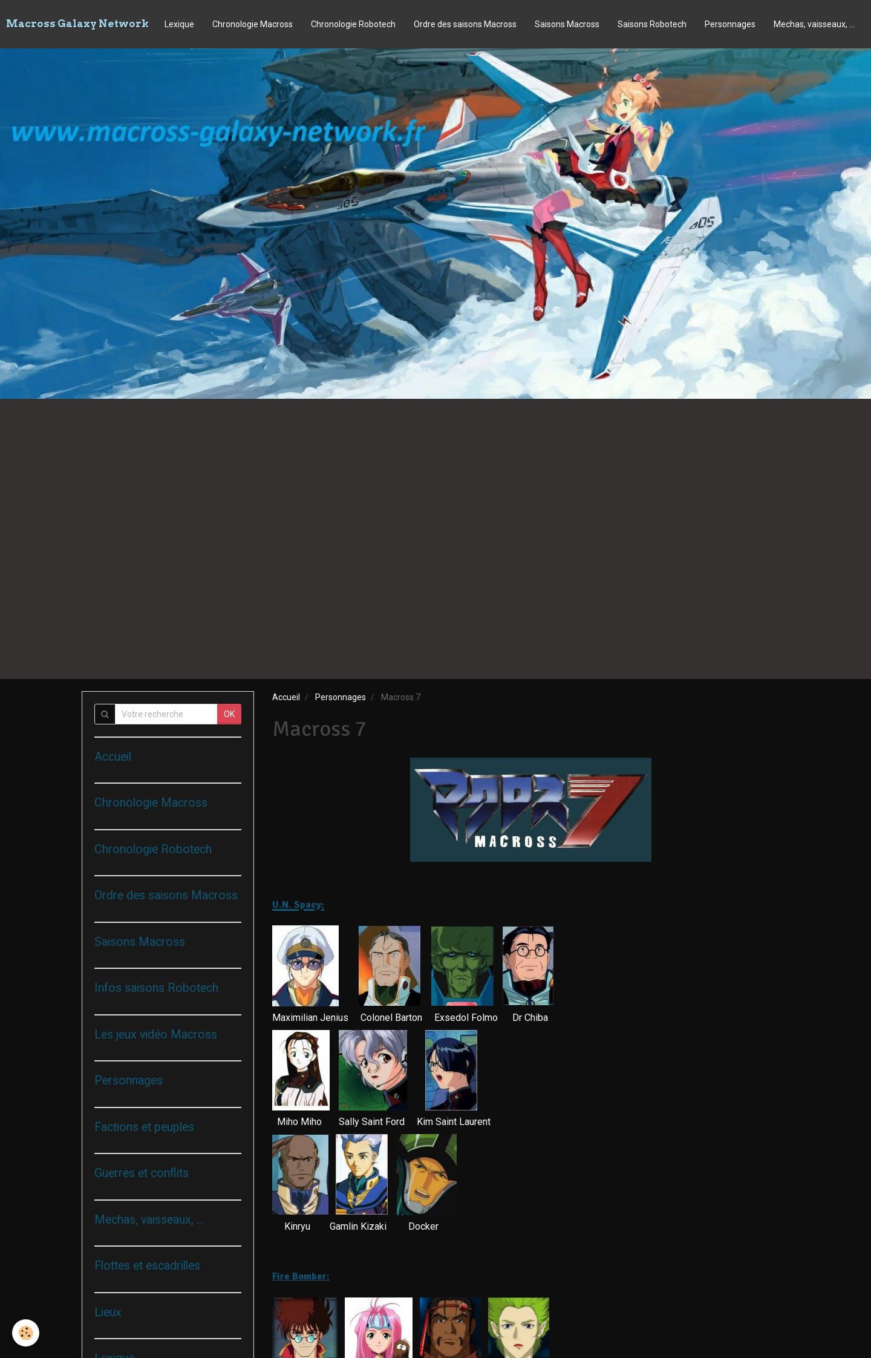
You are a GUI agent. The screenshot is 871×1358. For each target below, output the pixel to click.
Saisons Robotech (652, 24)
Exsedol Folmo (466, 1017)
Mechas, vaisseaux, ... (814, 24)
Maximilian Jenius (310, 1017)
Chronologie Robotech (353, 24)
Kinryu (297, 1226)
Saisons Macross (567, 24)
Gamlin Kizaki (358, 1226)
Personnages (730, 24)
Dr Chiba (530, 1017)
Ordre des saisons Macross (465, 24)
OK (229, 714)
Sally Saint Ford (372, 1121)
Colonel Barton (391, 1017)
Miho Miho (299, 1121)
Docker (423, 1226)
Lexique (179, 24)
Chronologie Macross (252, 24)
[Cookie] (25, 1333)
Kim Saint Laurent (455, 1121)
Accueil (286, 697)
